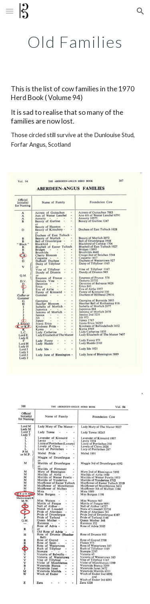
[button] (9, 11)
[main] (75, 42)
